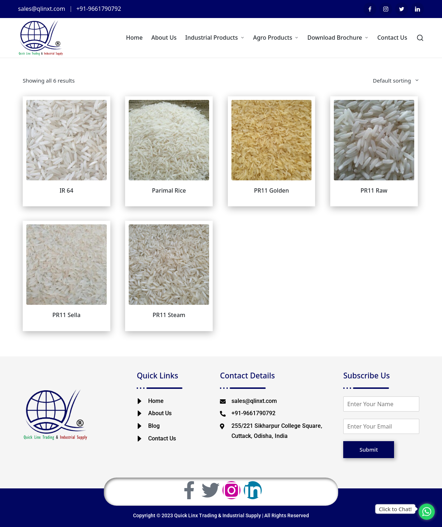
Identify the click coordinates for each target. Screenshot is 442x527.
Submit (368, 449)
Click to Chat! (395, 509)
